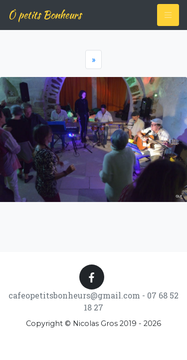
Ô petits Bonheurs (44, 15)
